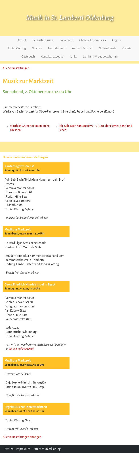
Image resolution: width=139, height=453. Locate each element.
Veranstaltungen (43, 40)
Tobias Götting (17, 48)
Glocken (37, 48)
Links (73, 56)
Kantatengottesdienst (19, 166)
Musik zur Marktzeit (18, 229)
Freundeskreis (57, 48)
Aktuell (22, 40)
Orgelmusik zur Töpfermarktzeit (26, 407)
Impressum (23, 449)
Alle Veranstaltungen (16, 68)
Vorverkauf (66, 40)
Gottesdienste (107, 48)
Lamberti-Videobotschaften (100, 56)
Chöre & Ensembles (92, 40)
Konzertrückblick (82, 48)
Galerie (126, 48)
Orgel (117, 40)
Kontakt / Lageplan (52, 56)
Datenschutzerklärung (46, 449)
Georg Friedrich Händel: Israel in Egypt (30, 284)
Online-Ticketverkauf (21, 349)
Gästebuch (28, 56)
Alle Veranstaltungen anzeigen (22, 437)
